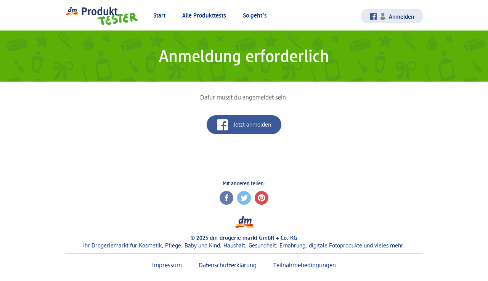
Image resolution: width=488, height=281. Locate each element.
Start (159, 15)
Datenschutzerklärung (228, 265)
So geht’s (255, 15)
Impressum (167, 265)
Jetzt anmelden (244, 124)
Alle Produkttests (204, 15)
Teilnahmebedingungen (304, 265)
